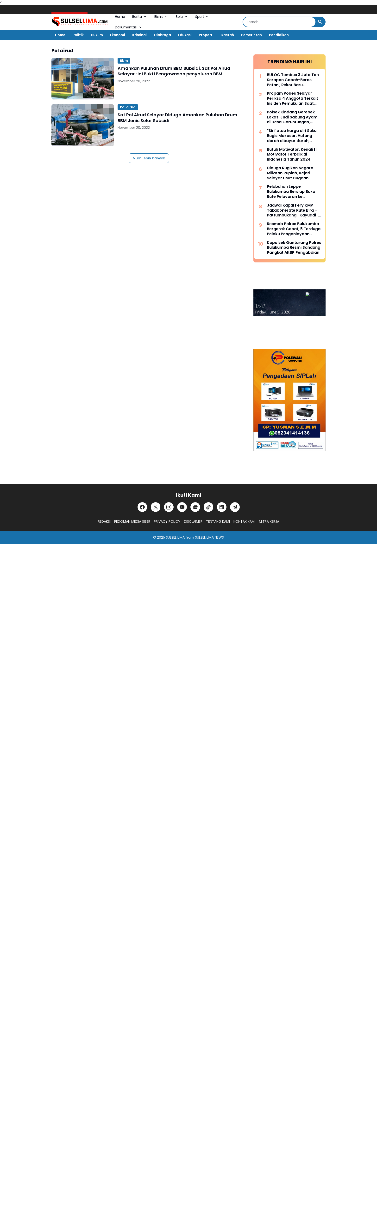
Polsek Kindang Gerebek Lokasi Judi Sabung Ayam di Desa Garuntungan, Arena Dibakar (292, 117)
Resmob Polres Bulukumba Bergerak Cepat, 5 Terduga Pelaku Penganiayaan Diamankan (293, 229)
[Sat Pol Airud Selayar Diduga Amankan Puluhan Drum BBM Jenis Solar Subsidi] (82, 125)
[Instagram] (169, 507)
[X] (155, 507)
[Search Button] (320, 22)
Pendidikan (279, 35)
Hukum (97, 35)
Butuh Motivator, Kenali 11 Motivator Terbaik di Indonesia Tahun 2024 (292, 154)
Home (120, 16)
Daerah (227, 35)
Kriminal (139, 35)
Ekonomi (117, 35)
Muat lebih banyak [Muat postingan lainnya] (149, 158)
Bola (182, 16)
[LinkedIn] (221, 507)
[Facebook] (142, 507)
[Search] (279, 22)
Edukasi (185, 35)
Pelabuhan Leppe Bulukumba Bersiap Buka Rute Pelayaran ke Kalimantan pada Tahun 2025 (291, 191)
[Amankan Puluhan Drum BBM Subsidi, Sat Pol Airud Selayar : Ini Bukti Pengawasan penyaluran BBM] (82, 78)
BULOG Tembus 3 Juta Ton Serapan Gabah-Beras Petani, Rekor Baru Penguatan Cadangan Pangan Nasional (293, 79)
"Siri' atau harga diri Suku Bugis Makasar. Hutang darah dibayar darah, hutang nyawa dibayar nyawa (291, 135)
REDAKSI (104, 521)
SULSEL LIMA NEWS (209, 537)
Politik (78, 35)
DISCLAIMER (193, 521)
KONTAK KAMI (244, 521)
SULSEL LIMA (175, 537)
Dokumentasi (129, 27)
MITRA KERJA (269, 521)
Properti (206, 35)
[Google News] (195, 507)
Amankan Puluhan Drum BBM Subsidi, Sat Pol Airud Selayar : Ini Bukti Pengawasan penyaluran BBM (174, 71)
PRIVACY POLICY (167, 521)
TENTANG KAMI (218, 521)
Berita (139, 16)
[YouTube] (182, 507)
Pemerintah (251, 35)
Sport (202, 16)
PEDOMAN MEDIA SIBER (132, 521)
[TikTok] (208, 507)
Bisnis (161, 16)
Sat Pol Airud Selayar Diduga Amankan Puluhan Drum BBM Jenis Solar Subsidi (177, 117)
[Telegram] (235, 507)
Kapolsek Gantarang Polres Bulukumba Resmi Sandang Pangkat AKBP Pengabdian (294, 247)
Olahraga (162, 35)
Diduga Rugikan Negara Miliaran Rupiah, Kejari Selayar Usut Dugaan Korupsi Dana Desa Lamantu (290, 173)
